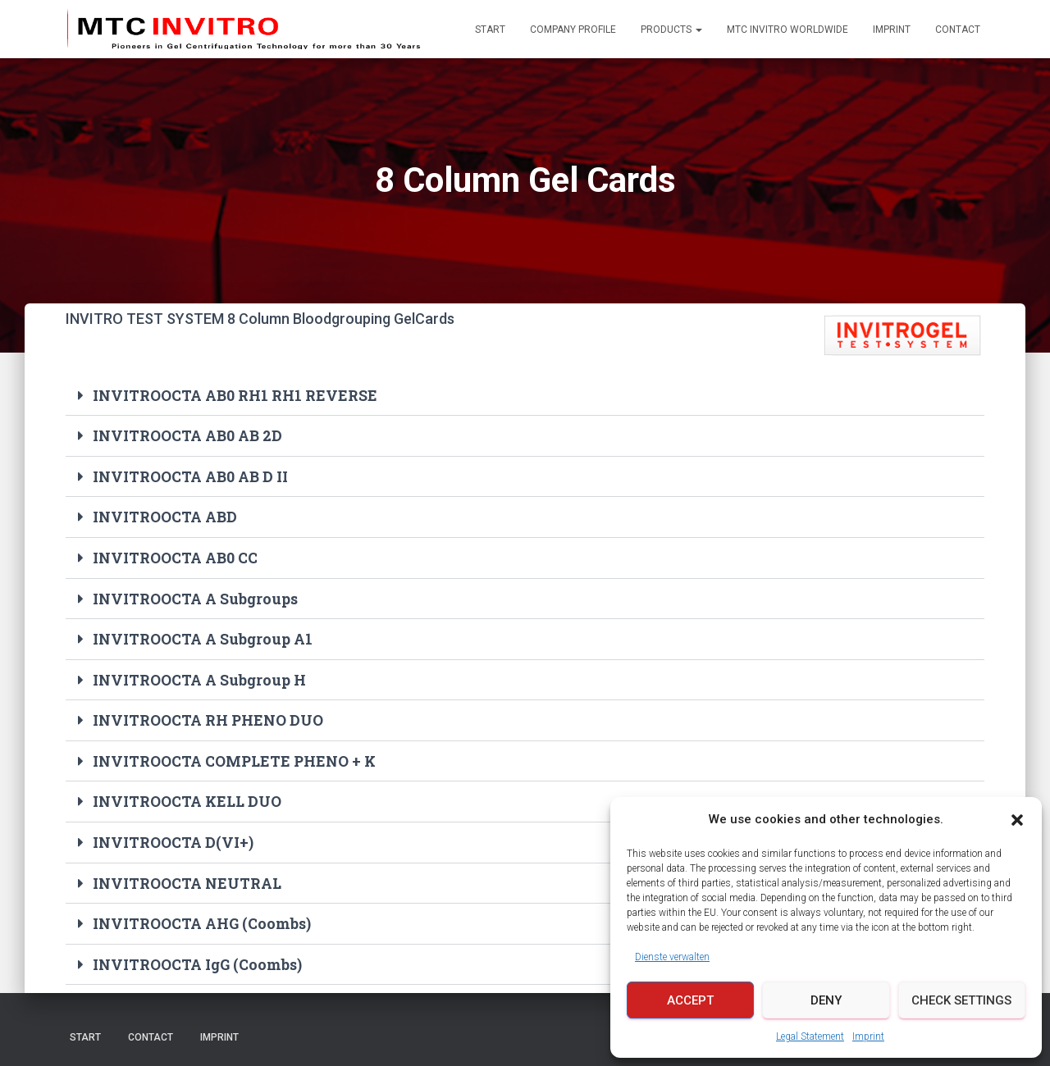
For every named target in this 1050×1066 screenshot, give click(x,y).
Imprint (868, 1036)
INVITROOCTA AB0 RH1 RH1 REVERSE (235, 395)
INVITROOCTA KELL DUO (188, 797)
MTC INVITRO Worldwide (787, 29)
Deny (826, 1000)
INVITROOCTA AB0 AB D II (190, 475)
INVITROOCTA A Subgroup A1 (203, 636)
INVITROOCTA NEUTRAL (187, 877)
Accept (690, 1000)
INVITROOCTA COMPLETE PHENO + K (236, 757)
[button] (1017, 820)
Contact (957, 29)
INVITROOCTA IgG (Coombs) (198, 958)
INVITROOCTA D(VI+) (173, 837)
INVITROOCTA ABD (165, 516)
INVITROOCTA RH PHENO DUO (208, 717)
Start (490, 29)
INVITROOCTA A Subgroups (196, 596)
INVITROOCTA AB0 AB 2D (187, 435)
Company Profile (573, 29)
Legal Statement (810, 1036)
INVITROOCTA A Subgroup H (200, 676)
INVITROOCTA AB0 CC (175, 556)
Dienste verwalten (672, 957)
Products (671, 29)
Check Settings (961, 1000)
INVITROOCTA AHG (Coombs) (202, 917)
